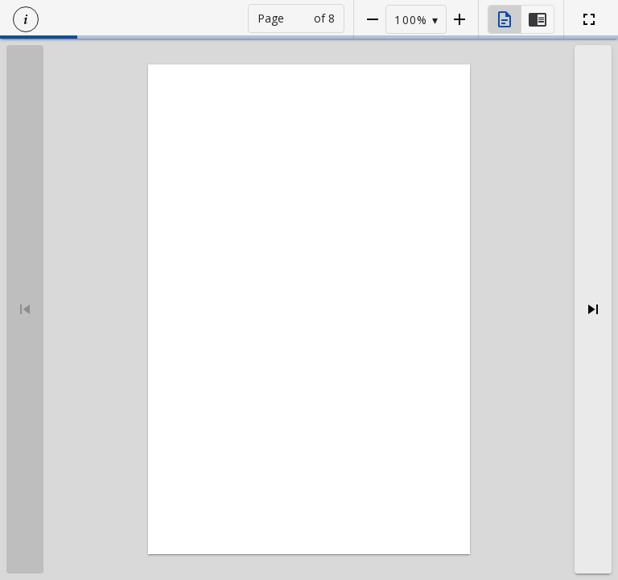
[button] (26, 19)
